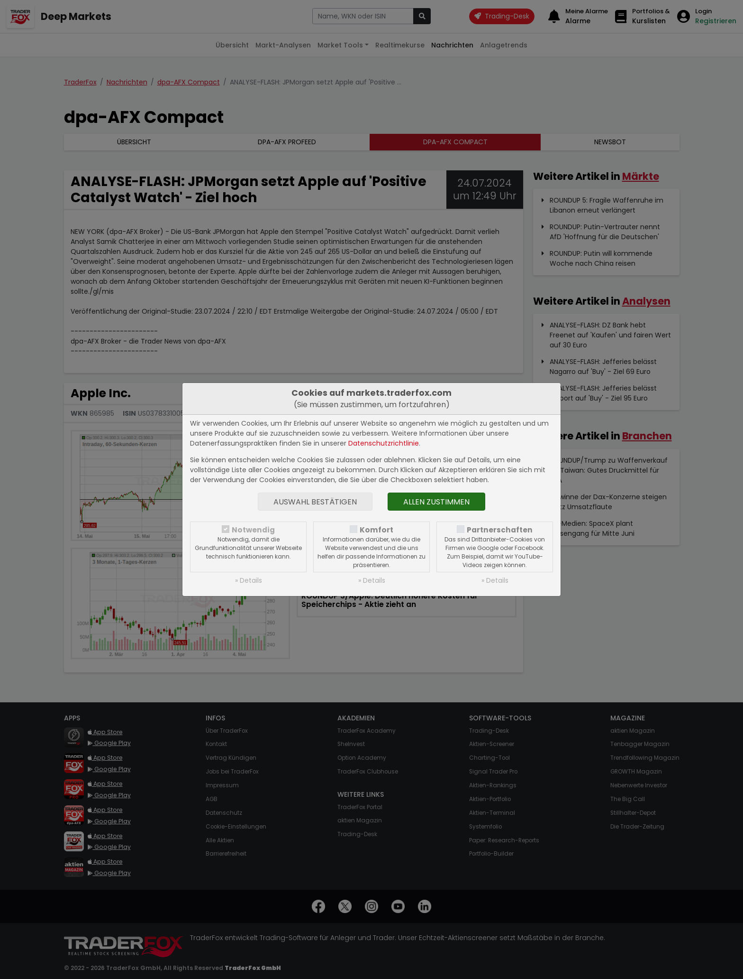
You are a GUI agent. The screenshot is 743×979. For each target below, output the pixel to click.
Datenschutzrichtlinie (383, 443)
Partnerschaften (500, 530)
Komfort (376, 530)
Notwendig (253, 530)
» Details (248, 580)
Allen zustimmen (436, 501)
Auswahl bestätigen (315, 501)
